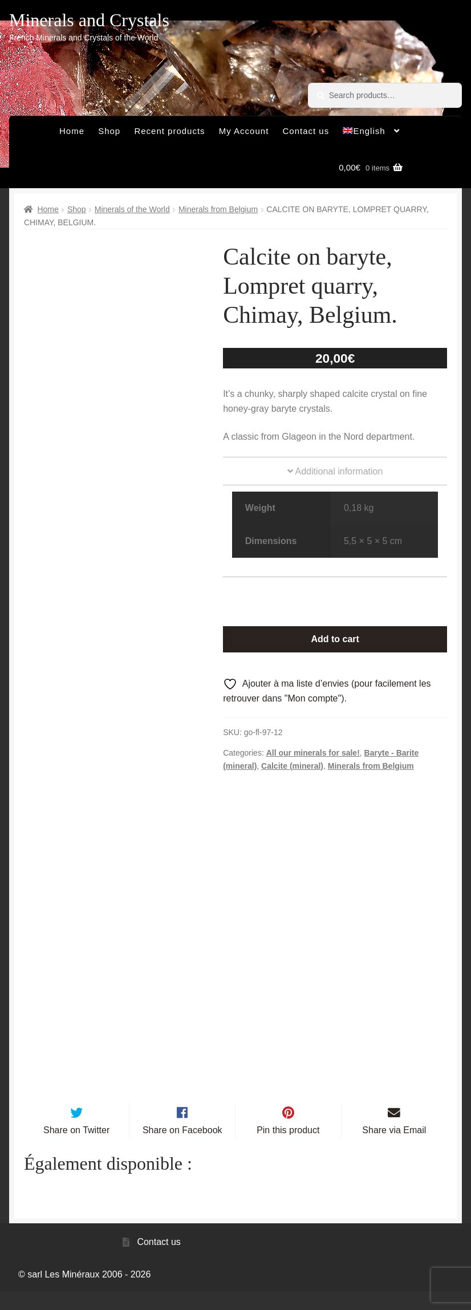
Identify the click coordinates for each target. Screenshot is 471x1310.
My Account (244, 131)
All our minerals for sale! (313, 752)
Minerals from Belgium (218, 209)
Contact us (306, 131)
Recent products (169, 131)
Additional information (335, 471)
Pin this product (288, 1149)
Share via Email (394, 1149)
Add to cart (335, 639)
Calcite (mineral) (292, 765)
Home (71, 131)
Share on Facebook (182, 1149)
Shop (109, 131)
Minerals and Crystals (89, 20)
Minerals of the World (132, 209)
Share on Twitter (76, 1149)
